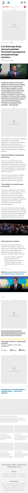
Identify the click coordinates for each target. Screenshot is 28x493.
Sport (19, 474)
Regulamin (8, 465)
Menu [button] (3, 3)
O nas (19, 467)
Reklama (14, 465)
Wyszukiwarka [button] (25, 2)
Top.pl (22, 488)
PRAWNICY (11, 335)
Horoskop (4, 486)
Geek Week (13, 476)
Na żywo (17, 483)
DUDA (7, 331)
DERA (3, 331)
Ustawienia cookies (21, 465)
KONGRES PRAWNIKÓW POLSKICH (9, 333)
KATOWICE (12, 331)
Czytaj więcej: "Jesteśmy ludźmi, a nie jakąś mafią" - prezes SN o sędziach (13, 391)
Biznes (24, 486)
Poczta (7, 483)
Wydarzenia (15, 486)
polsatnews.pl (5, 42)
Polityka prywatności (12, 467)
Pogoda (23, 474)
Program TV (23, 483)
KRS (7, 335)
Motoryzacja (7, 488)
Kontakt (3, 465)
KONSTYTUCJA (21, 333)
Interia (3, 483)
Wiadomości (13, 474)
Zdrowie (13, 488)
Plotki (9, 486)
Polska (11, 42)
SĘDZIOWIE (18, 335)
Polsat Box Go (6, 474)
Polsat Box (22, 476)
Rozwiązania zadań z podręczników (12, 490)
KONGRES (19, 331)
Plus (18, 476)
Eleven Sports (6, 476)
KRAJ (3, 335)
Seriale (18, 488)
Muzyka (22, 490)
